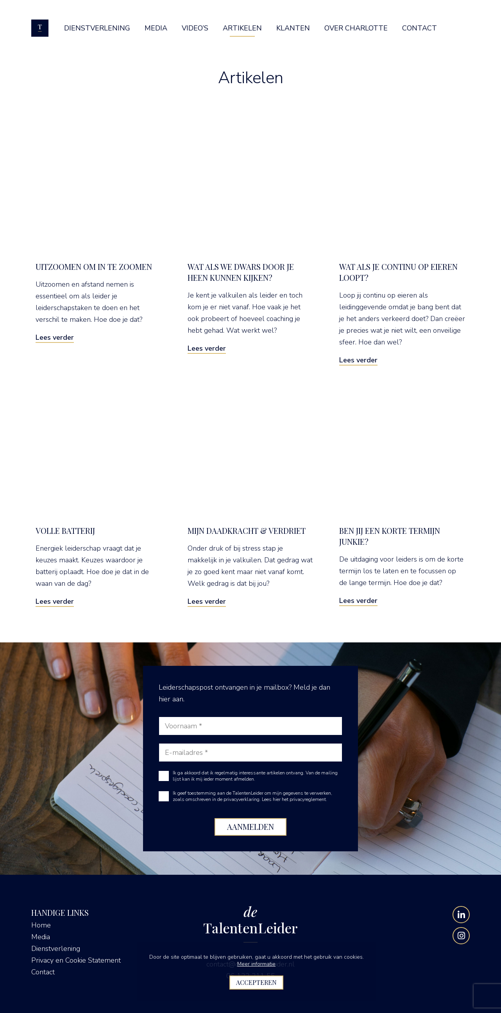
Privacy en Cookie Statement (76, 960)
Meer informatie (256, 964)
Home (41, 925)
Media (40, 937)
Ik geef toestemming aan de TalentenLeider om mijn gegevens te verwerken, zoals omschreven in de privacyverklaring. (252, 796)
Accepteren (256, 982)
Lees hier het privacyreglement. (294, 799)
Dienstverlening (55, 948)
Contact (43, 972)
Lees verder (55, 337)
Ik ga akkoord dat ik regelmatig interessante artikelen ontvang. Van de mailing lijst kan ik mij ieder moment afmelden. (255, 776)
